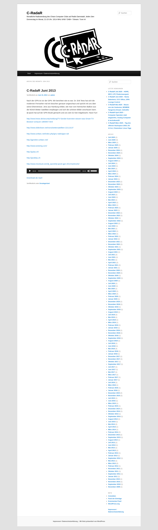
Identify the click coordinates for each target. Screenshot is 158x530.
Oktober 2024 (113, 155)
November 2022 (114, 215)
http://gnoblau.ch (33, 158)
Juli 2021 (111, 255)
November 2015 (114, 395)
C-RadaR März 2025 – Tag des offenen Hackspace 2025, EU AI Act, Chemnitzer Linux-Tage (119, 125)
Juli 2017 (111, 367)
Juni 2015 (111, 401)
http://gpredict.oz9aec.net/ (37, 140)
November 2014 (114, 411)
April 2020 (112, 291)
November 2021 (114, 244)
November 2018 (114, 333)
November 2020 (114, 273)
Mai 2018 (111, 349)
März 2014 (112, 429)
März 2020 (112, 294)
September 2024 (114, 158)
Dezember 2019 (114, 301)
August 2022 (113, 223)
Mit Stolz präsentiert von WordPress (92, 521)
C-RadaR (34, 13)
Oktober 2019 (113, 307)
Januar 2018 (112, 354)
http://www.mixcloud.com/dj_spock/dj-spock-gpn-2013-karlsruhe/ (53, 164)
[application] (63, 170)
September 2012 (114, 458)
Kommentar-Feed (114, 501)
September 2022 (114, 221)
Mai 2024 (111, 168)
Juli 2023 (111, 195)
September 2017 (114, 364)
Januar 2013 (112, 456)
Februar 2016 (113, 388)
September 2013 (114, 437)
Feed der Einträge (115, 498)
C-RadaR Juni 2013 (41, 90)
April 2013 (112, 450)
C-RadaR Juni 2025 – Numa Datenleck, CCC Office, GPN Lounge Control (118, 99)
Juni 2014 (111, 422)
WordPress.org (114, 504)
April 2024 (112, 171)
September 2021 (114, 249)
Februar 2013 (113, 453)
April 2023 (112, 202)
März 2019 (112, 322)
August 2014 (113, 419)
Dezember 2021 (114, 242)
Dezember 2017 (114, 356)
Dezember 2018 (114, 330)
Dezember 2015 (114, 393)
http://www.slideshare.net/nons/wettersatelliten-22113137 (50, 128)
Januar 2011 (112, 476)
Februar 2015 (113, 406)
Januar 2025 (112, 148)
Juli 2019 (111, 315)
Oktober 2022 (113, 218)
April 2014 (112, 427)
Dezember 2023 (114, 182)
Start (29, 73)
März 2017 (112, 375)
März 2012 (112, 463)
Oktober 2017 (113, 362)
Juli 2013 (111, 442)
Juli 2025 (111, 137)
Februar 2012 (113, 466)
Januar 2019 (112, 328)
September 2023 (114, 189)
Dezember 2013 (114, 435)
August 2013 (113, 440)
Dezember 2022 (114, 213)
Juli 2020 (111, 283)
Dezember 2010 (114, 479)
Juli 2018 (111, 343)
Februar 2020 (113, 296)
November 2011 (114, 468)
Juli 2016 (111, 382)
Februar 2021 (113, 265)
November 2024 (114, 153)
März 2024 (112, 174)
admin (52, 95)
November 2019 (114, 304)
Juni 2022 (111, 226)
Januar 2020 (112, 299)
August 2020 (113, 281)
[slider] (59, 171)
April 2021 (112, 262)
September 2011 (114, 474)
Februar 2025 (113, 145)
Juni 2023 (111, 197)
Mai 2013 (111, 448)
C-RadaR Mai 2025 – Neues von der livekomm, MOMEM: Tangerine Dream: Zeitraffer (118, 107)
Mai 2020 (111, 289)
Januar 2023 (112, 210)
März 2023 (112, 205)
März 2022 (112, 234)
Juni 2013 (111, 445)
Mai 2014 (111, 424)
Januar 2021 (112, 268)
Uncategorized (44, 183)
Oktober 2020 (113, 275)
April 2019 (112, 320)
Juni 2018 (111, 346)
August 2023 (113, 192)
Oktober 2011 (113, 471)
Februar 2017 (113, 377)
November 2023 (114, 184)
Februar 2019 (113, 325)
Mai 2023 (111, 200)
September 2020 (114, 278)
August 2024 (113, 161)
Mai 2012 (111, 461)
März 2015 (112, 403)
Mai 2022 (111, 228)
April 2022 (112, 231)
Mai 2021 (111, 260)
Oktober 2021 (113, 247)
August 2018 (113, 341)
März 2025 (112, 142)
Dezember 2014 (114, 409)
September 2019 (114, 309)
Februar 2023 (113, 208)
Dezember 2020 (114, 270)
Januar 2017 (112, 380)
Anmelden (112, 496)
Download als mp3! (34, 178)
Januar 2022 (112, 239)
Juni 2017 (111, 369)
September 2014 (114, 416)
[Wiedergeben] (30, 171)
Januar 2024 (112, 179)
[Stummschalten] (88, 171)
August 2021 (113, 252)
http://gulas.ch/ (33, 152)
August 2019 (113, 312)
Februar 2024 (113, 176)
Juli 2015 (111, 398)
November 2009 (114, 487)
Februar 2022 (113, 236)
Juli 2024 (111, 163)
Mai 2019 (111, 317)
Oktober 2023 (113, 187)
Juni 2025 (111, 140)
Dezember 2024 (114, 150)
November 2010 (114, 482)
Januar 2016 (112, 390)
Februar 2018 (113, 351)
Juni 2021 (111, 257)
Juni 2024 (111, 166)
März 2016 (112, 385)
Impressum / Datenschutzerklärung (47, 73)
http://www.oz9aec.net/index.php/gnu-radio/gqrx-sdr (48, 134)
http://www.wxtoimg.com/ (37, 146)
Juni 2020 (111, 286)
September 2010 (114, 484)
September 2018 (114, 338)
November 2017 (114, 359)
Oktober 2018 (113, 335)
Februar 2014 (113, 432)
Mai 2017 (111, 372)
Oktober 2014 (113, 414)
